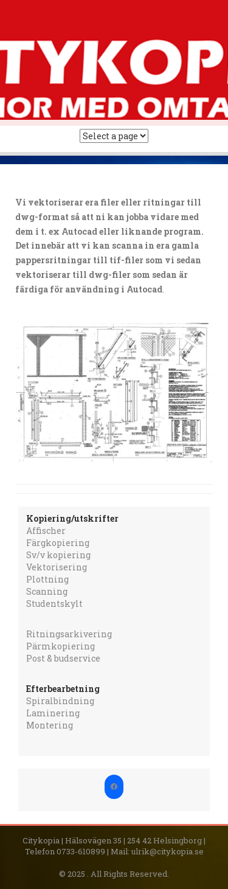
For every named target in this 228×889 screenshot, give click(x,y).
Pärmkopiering (60, 646)
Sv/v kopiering (58, 555)
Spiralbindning (60, 701)
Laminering (53, 713)
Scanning (46, 591)
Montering (49, 725)
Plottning (47, 579)
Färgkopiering (57, 542)
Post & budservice (63, 658)
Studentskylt (54, 603)
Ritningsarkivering (69, 634)
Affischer (46, 530)
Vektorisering (56, 567)
